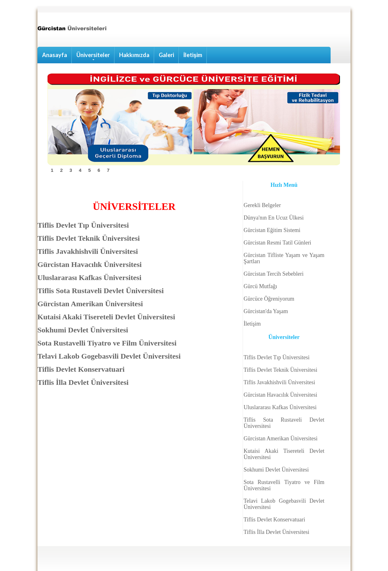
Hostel (74, 30)
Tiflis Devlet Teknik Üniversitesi (280, 370)
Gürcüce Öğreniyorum (269, 299)
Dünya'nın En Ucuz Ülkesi (274, 218)
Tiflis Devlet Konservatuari (274, 519)
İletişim (192, 54)
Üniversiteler (93, 55)
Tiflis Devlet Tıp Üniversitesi (277, 357)
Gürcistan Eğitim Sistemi (272, 230)
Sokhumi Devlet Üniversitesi (276, 470)
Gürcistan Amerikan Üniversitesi (281, 438)
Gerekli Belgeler (262, 205)
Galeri (166, 54)
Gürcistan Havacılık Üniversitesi (280, 395)
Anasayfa (54, 54)
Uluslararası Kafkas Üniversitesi (280, 407)
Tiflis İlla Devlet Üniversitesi (276, 532)
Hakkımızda (134, 54)
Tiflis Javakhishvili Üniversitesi (279, 382)
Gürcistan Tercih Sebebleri (273, 274)
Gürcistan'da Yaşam (266, 311)
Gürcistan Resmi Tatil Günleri (277, 243)
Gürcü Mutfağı (260, 286)
